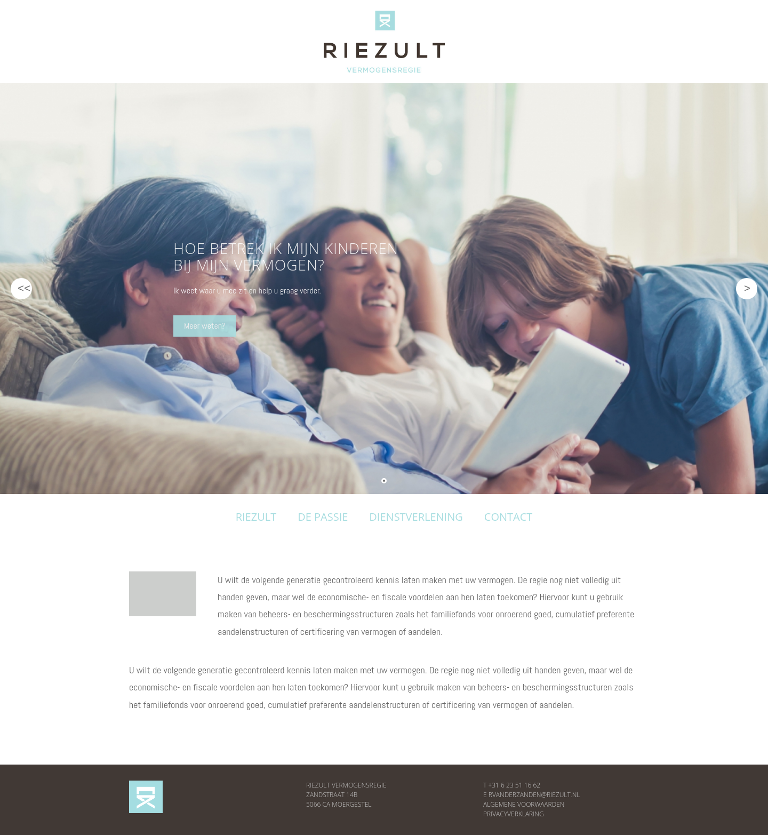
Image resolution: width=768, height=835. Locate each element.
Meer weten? (202, 325)
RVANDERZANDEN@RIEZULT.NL (534, 794)
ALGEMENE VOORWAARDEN (523, 804)
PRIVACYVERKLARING (513, 813)
